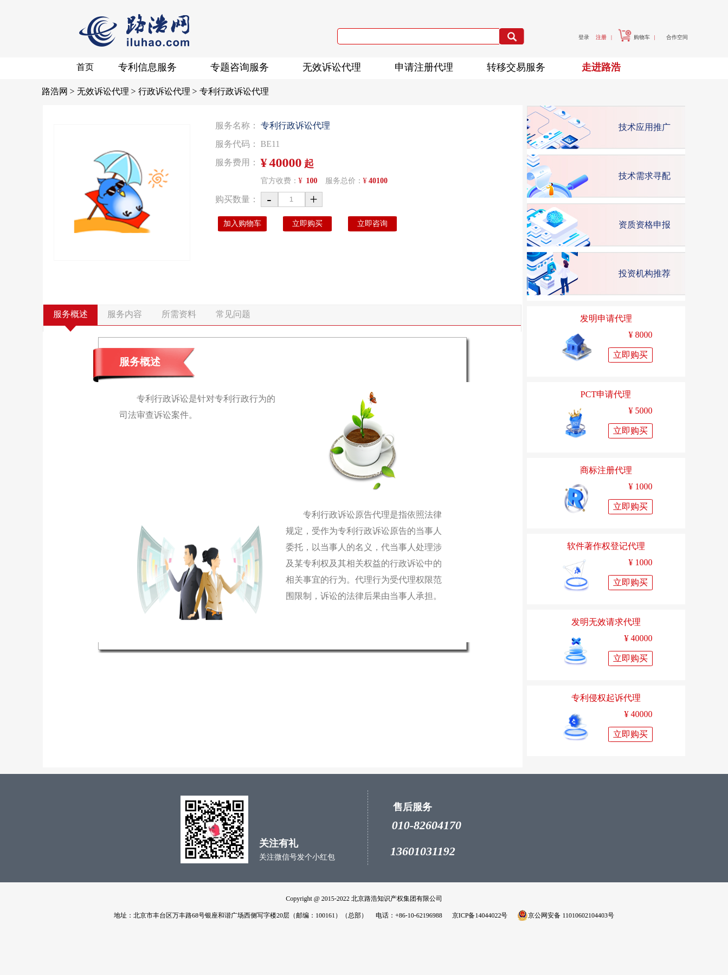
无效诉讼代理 (335, 65)
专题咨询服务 (242, 65)
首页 (85, 67)
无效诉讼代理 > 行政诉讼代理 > (138, 91)
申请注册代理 (427, 65)
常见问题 (233, 314)
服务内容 (124, 314)
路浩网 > (59, 91)
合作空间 (677, 37)
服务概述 (70, 314)
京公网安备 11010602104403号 (565, 915)
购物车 (634, 37)
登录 (583, 37)
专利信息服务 (150, 65)
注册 (601, 37)
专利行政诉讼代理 (234, 91)
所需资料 (179, 314)
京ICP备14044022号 (480, 915)
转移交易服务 (519, 65)
